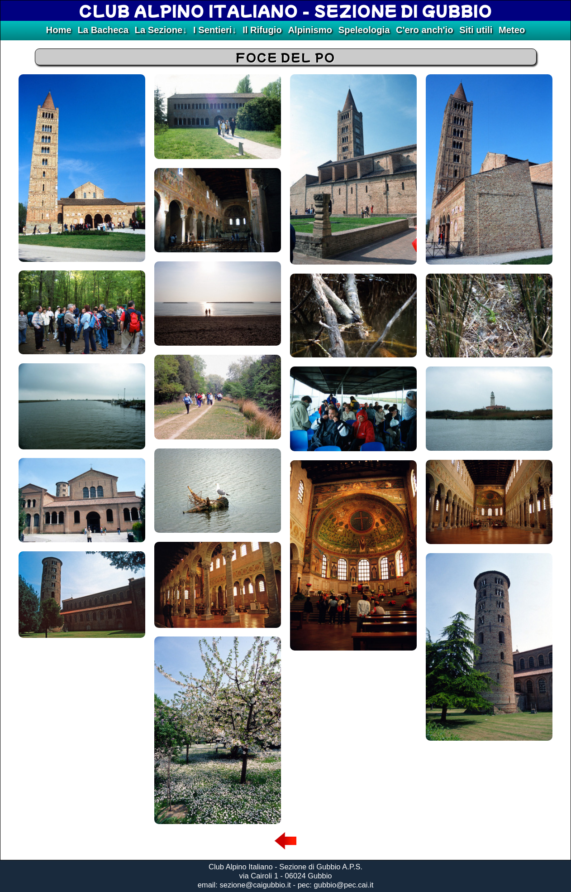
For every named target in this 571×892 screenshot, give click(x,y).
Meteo (512, 30)
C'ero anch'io (424, 30)
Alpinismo (310, 30)
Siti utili (475, 30)
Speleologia (364, 30)
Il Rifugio (262, 30)
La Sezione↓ (161, 30)
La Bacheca (102, 30)
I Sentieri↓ (215, 30)
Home (58, 30)
